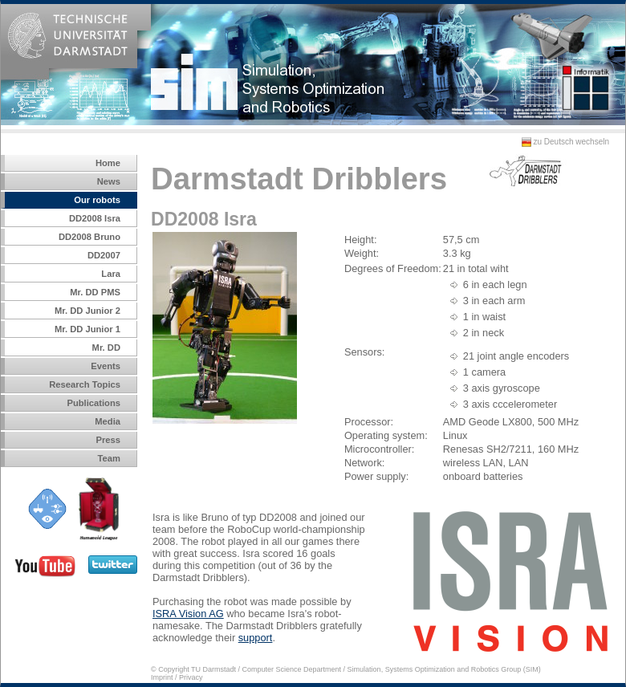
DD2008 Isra (94, 218)
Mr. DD (106, 347)
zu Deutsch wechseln (561, 141)
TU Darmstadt (213, 669)
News (108, 181)
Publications (93, 403)
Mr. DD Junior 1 (87, 329)
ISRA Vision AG (188, 614)
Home (108, 163)
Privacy (191, 677)
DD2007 (103, 255)
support (255, 638)
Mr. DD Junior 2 (87, 310)
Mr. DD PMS (95, 292)
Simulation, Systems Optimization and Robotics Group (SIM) (444, 669)
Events (105, 366)
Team (109, 458)
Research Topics (84, 384)
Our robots (97, 200)
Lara (110, 273)
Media (107, 421)
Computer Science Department (292, 669)
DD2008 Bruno (89, 237)
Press (108, 440)
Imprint (162, 677)
